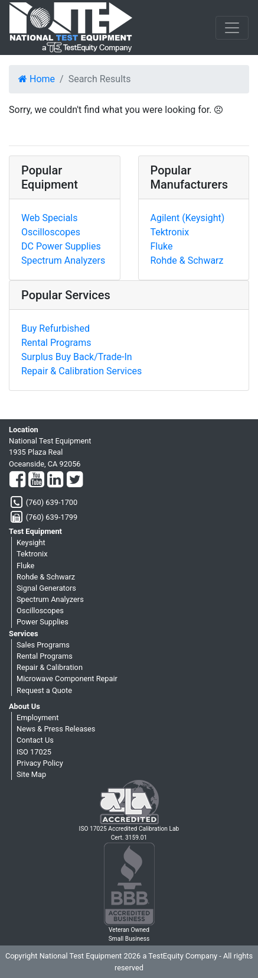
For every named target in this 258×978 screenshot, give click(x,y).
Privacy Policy (40, 763)
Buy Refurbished (55, 328)
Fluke (162, 246)
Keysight (31, 542)
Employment (37, 717)
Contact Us (35, 740)
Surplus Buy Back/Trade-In (76, 356)
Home (36, 79)
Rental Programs (56, 342)
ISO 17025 (34, 751)
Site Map (31, 774)
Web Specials (49, 218)
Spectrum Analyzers (63, 260)
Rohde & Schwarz (187, 260)
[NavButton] (232, 28)
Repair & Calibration (50, 667)
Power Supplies (42, 621)
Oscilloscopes (50, 232)
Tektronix (170, 232)
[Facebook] (17, 480)
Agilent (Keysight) (188, 218)
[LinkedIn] (55, 480)
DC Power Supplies (61, 246)
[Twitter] (74, 480)
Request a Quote (44, 690)
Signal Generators (46, 588)
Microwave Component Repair (67, 678)
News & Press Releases (56, 728)
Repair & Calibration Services (81, 371)
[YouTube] (36, 480)
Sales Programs (43, 644)
